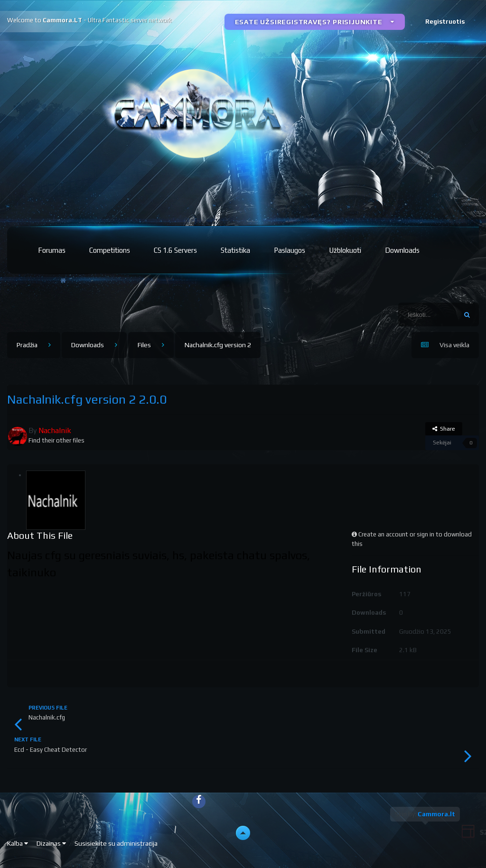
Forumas (51, 250)
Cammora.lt (436, 814)
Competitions (109, 250)
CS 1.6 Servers (175, 250)
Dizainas (51, 843)
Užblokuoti (345, 250)
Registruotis (445, 21)
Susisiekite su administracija (116, 843)
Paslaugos (289, 250)
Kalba (17, 843)
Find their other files (56, 440)
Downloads (402, 250)
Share (443, 428)
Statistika (235, 250)
